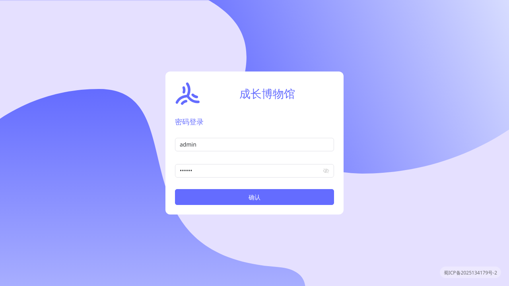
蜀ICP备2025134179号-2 (470, 272)
